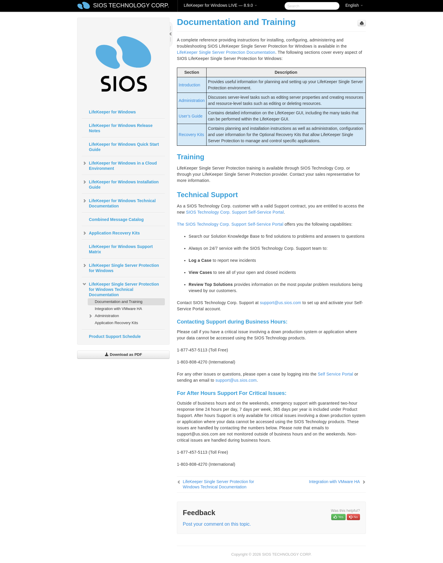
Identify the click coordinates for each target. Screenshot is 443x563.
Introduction (189, 85)
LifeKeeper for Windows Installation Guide (120, 184)
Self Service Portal (335, 374)
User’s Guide (190, 116)
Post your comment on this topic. (217, 524)
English (354, 5)
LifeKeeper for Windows (112, 112)
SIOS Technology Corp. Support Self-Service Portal (235, 212)
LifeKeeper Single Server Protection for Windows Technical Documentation (120, 289)
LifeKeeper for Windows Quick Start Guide (124, 147)
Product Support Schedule (115, 336)
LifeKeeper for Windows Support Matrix (121, 249)
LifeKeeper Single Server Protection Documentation (226, 52)
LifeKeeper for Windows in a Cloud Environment (119, 165)
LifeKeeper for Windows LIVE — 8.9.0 (220, 5)
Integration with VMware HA (118, 308)
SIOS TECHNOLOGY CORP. (131, 5)
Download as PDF (123, 354)
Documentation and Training (119, 301)
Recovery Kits (191, 134)
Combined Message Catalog (116, 219)
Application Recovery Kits (111, 233)
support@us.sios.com (280, 302)
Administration (103, 315)
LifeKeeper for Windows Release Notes (121, 128)
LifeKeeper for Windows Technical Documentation (119, 202)
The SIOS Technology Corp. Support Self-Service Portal (230, 224)
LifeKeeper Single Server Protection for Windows (120, 267)
